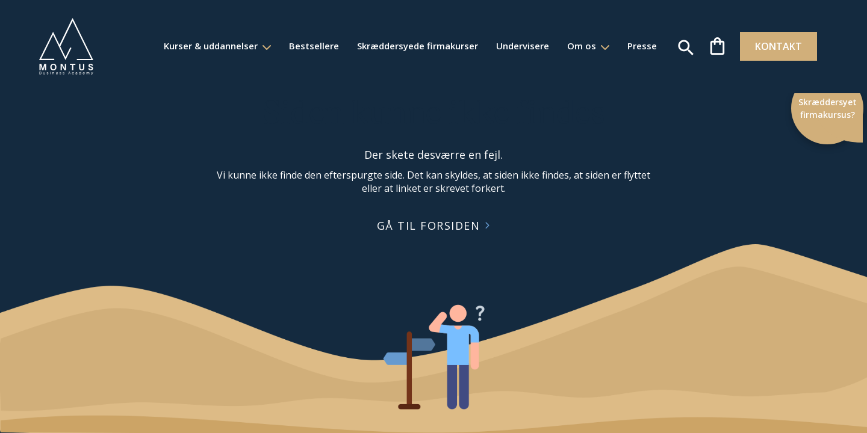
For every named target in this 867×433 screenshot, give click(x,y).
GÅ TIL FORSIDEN (428, 225)
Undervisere (515, 46)
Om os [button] (576, 46)
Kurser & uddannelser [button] (205, 46)
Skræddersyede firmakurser (410, 46)
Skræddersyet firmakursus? (829, 108)
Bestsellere (307, 46)
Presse (635, 46)
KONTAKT (773, 46)
